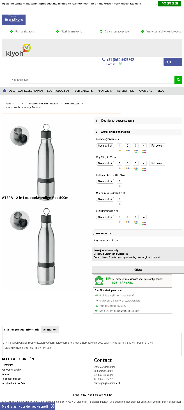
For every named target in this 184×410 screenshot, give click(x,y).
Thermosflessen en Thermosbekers (42, 104)
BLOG (161, 90)
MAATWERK (105, 90)
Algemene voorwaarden (100, 394)
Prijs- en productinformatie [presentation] (22, 329)
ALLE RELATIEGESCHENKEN (26, 90)
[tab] (22, 329)
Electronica (7, 365)
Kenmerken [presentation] (49, 329)
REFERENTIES (125, 90)
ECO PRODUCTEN (58, 90)
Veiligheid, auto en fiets (13, 383)
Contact (111, 64)
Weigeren (92, 11)
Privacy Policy (79, 394)
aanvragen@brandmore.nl (107, 383)
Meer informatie (149, 4)
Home (4, 91)
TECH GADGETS (83, 90)
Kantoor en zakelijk (11, 369)
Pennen (6, 374)
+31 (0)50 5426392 (120, 60)
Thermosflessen (72, 104)
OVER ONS (145, 90)
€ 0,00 (168, 62)
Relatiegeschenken (11, 378)
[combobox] (92, 80)
